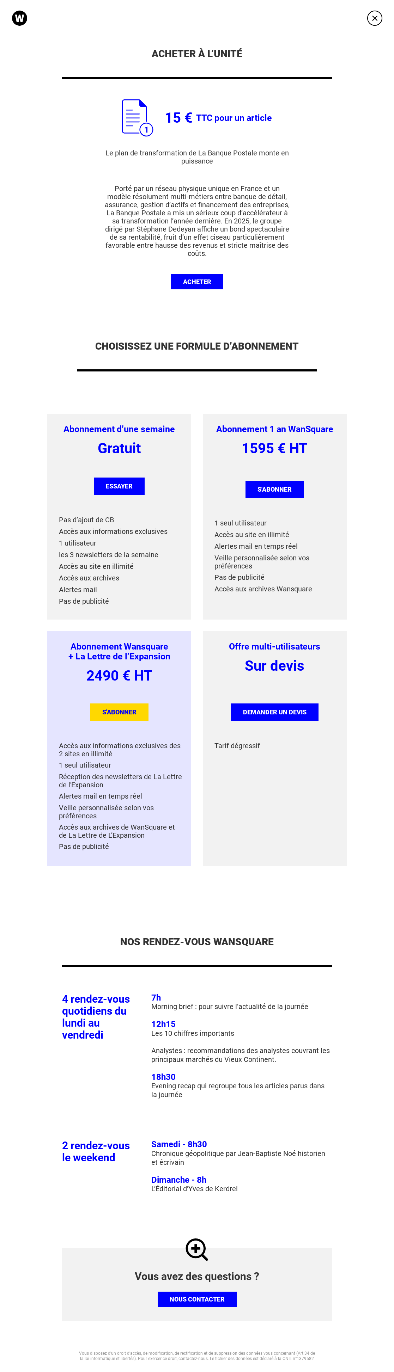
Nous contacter (197, 1299)
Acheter (197, 281)
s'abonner (274, 489)
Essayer (119, 486)
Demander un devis (275, 712)
